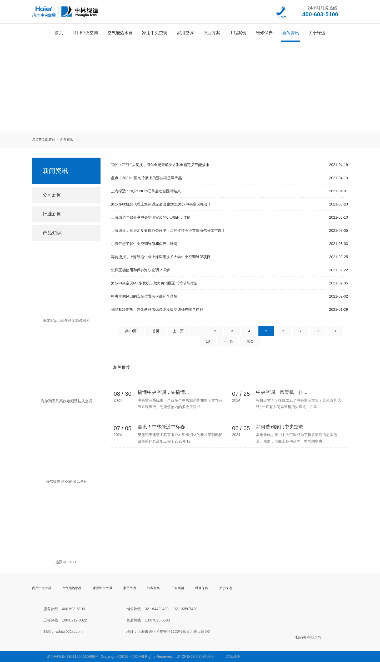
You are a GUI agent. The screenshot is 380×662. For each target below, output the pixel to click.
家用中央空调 (154, 33)
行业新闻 (52, 214)
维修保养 (264, 33)
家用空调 (185, 33)
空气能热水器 (120, 33)
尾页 (250, 341)
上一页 (178, 331)
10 (208, 341)
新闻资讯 (290, 33)
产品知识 (52, 232)
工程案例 (237, 33)
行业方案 (211, 33)
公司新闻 (52, 195)
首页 (59, 33)
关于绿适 (316, 33)
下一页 (227, 341)
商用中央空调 (85, 33)
